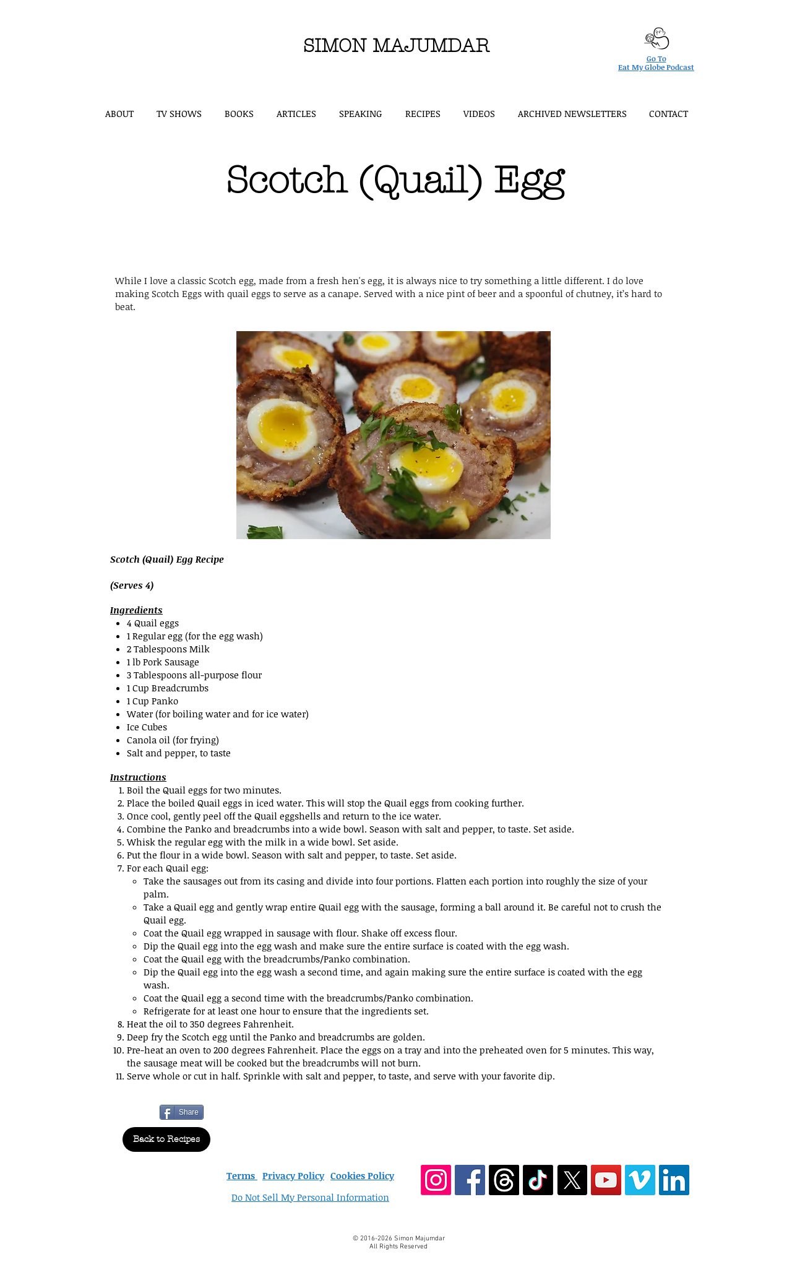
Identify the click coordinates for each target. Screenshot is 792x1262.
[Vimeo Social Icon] (640, 1180)
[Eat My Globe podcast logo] (656, 38)
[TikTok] (538, 1180)
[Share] (182, 1112)
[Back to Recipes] (166, 1139)
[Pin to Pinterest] (219, 1111)
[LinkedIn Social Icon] (674, 1180)
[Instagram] (436, 1180)
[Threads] (504, 1180)
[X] (572, 1180)
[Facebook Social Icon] (470, 1180)
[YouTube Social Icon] (606, 1180)
